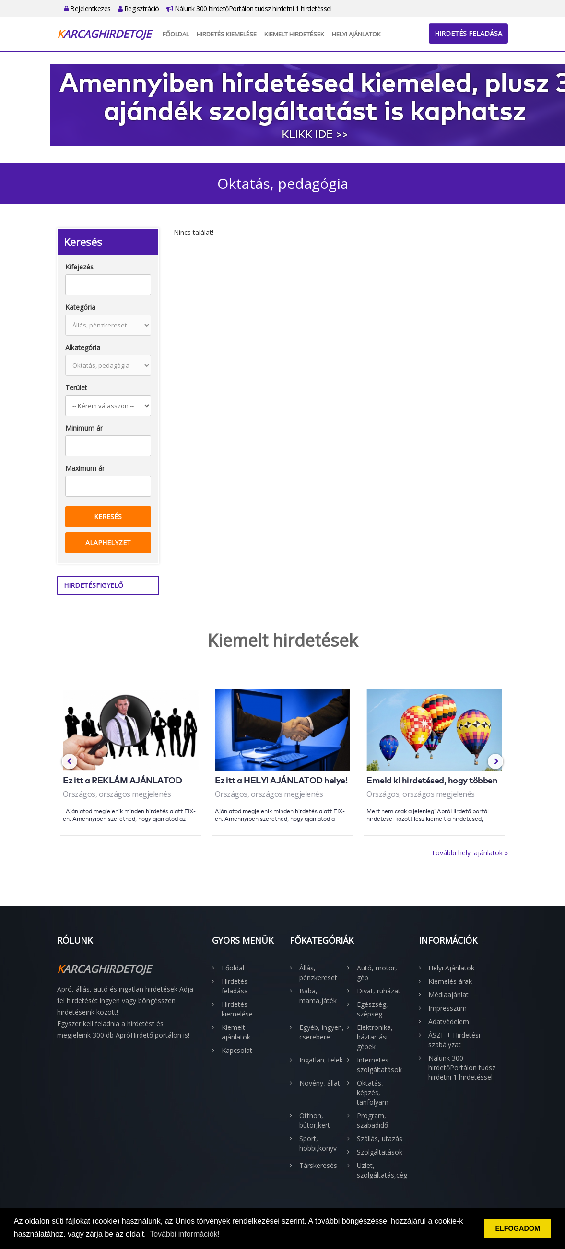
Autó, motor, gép (377, 972)
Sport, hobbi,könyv (318, 1143)
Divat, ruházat (378, 990)
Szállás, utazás (379, 1138)
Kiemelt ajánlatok (236, 1032)
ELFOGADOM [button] (517, 1228)
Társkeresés (318, 1165)
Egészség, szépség (372, 1009)
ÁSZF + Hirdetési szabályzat (454, 1039)
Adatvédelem (448, 1021)
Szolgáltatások (379, 1151)
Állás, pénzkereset (318, 972)
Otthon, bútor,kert (314, 1120)
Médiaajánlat (448, 994)
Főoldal (176, 34)
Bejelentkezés (87, 8)
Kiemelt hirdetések (294, 34)
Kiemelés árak (450, 981)
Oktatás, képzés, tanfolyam (372, 1092)
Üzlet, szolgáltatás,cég (381, 1170)
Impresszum (447, 1008)
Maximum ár (85, 468)
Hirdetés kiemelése (227, 34)
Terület (76, 387)
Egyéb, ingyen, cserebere (321, 1032)
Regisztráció (138, 8)
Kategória (80, 307)
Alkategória (82, 347)
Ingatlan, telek (321, 1059)
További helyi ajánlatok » (469, 852)
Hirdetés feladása (468, 33)
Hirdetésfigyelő (93, 585)
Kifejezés (79, 266)
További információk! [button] (185, 1234)
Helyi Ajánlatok (356, 34)
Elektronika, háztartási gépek (375, 1037)
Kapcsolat (237, 1050)
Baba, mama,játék (318, 995)
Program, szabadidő (372, 1120)
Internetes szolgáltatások (379, 1064)
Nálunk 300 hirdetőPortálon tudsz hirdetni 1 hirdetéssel (249, 8)
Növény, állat (319, 1082)
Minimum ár (84, 427)
